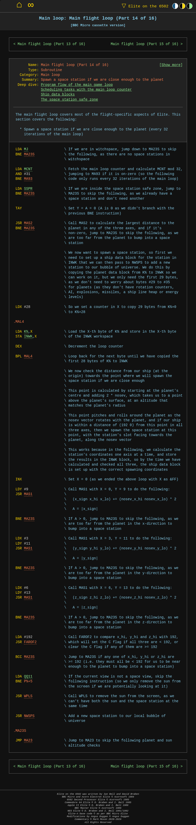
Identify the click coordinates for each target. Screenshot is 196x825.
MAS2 (28, 223)
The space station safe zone (69, 99)
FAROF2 (30, 642)
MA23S (29, 154)
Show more (171, 65)
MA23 (28, 740)
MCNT (28, 169)
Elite (143, 6)
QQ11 (28, 676)
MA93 (28, 179)
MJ (26, 149)
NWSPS (29, 716)
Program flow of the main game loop (77, 85)
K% (26, 331)
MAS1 (28, 494)
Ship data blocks (58, 94)
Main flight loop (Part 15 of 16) (144, 44)
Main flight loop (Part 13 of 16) (51, 44)
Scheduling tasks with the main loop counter (86, 89)
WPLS (28, 696)
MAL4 (28, 356)
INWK (28, 336)
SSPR (28, 188)
